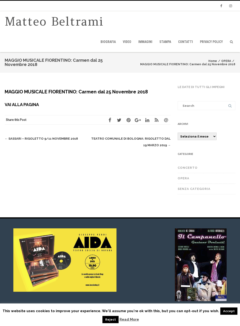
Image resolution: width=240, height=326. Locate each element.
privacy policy (211, 42)
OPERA (183, 178)
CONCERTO (188, 167)
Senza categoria (194, 189)
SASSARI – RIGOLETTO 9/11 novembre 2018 (41, 138)
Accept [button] (229, 311)
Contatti (185, 42)
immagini (145, 42)
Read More (129, 319)
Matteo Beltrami (54, 21)
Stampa (165, 42)
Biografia (108, 42)
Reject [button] (110, 319)
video (127, 42)
